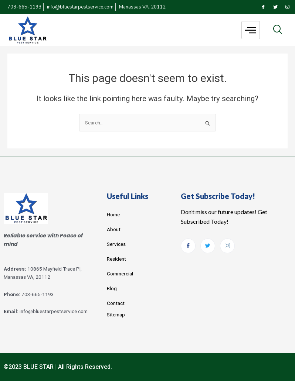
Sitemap (116, 315)
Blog (112, 288)
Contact (116, 303)
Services (116, 244)
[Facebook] (263, 7)
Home (113, 214)
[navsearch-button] (277, 30)
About (114, 229)
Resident (116, 259)
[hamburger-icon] (250, 30)
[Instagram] (287, 7)
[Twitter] (275, 7)
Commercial (120, 274)
